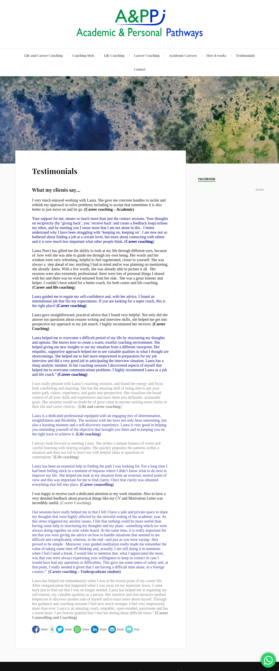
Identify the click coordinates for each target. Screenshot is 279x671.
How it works (216, 55)
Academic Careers (183, 55)
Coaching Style (83, 55)
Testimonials (245, 55)
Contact (139, 69)
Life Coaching (114, 55)
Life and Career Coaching (43, 55)
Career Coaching (147, 55)
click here (260, 189)
